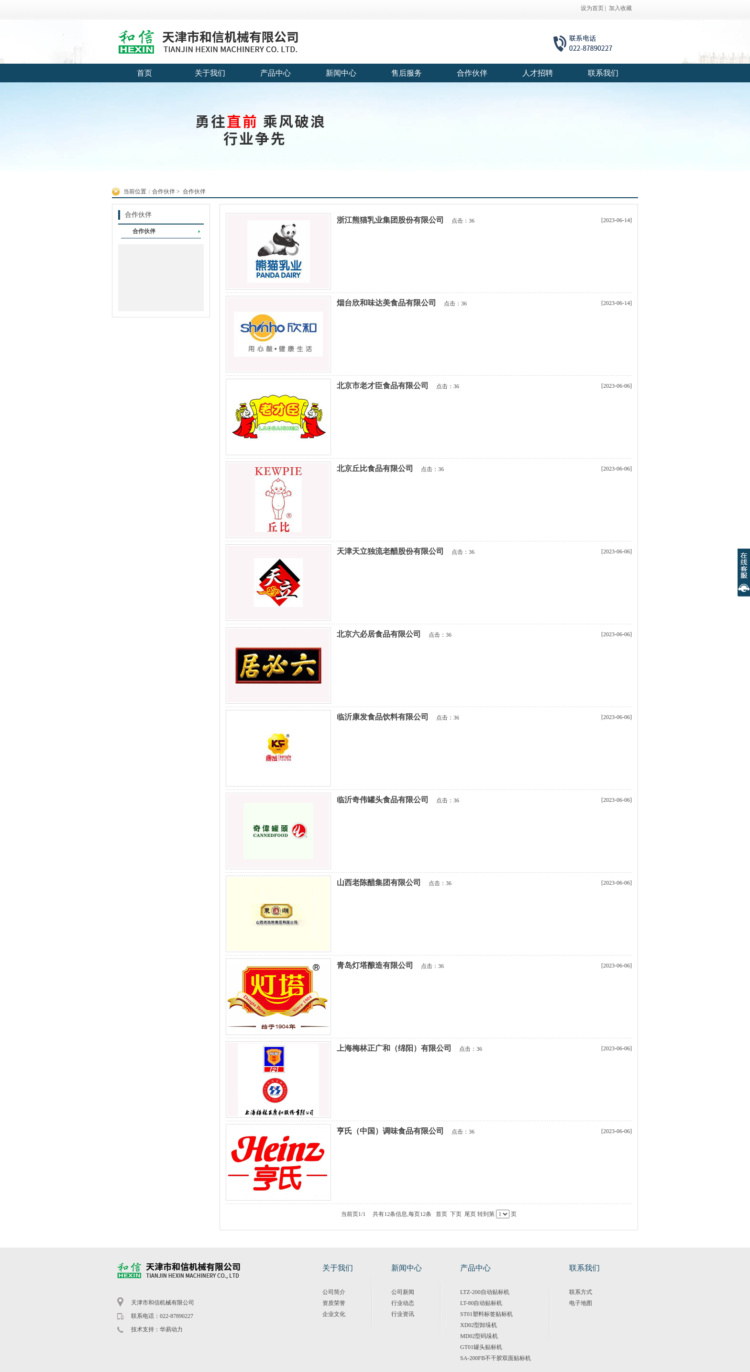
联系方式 (580, 1292)
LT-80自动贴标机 (481, 1303)
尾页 (470, 1214)
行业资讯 (402, 1314)
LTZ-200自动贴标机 (484, 1292)
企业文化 (333, 1314)
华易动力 (171, 1329)
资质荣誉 (333, 1303)
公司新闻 (402, 1292)
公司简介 (333, 1292)
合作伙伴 (163, 191)
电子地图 (580, 1303)
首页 (441, 1214)
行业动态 (402, 1303)
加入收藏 (620, 8)
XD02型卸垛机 (478, 1325)
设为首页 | (593, 8)
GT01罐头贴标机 (481, 1347)
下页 (456, 1214)
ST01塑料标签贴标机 (486, 1314)
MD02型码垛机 (479, 1336)
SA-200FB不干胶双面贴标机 (495, 1358)
